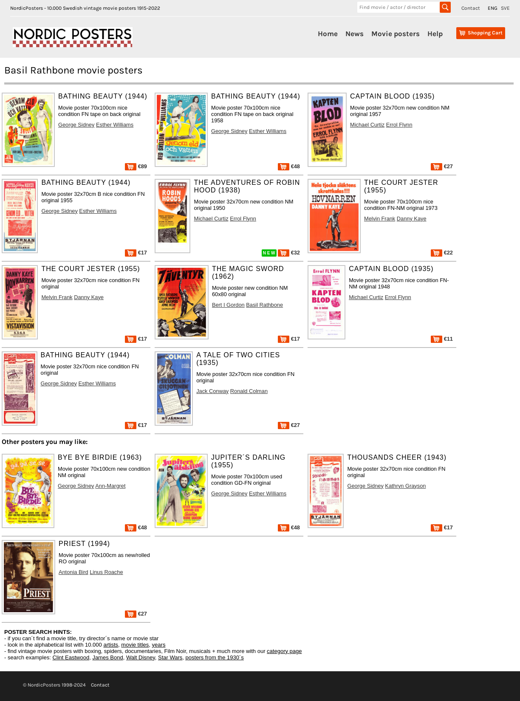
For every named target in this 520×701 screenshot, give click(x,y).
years (159, 645)
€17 (136, 252)
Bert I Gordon (228, 305)
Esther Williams (114, 125)
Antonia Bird (73, 572)
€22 (442, 252)
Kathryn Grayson (405, 486)
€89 (136, 166)
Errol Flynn (399, 125)
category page (284, 651)
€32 (289, 252)
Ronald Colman (249, 391)
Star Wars (170, 657)
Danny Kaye (412, 218)
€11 (442, 339)
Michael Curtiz (367, 125)
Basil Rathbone (264, 305)
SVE (505, 8)
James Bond (107, 657)
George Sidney (76, 125)
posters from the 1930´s (215, 657)
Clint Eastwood (70, 657)
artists (110, 645)
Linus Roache (106, 572)
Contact (470, 8)
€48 (289, 166)
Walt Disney (140, 657)
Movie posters (395, 33)
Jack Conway (212, 391)
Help (435, 33)
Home (328, 33)
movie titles (135, 645)
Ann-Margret (110, 486)
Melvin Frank (379, 218)
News (354, 33)
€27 (442, 166)
